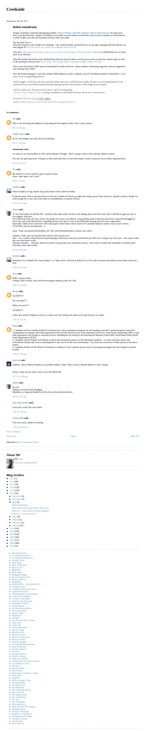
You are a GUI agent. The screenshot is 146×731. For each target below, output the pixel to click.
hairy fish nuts (18, 723)
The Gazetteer (18, 692)
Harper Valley (18, 613)
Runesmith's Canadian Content (25, 673)
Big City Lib (17, 567)
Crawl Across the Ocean (22, 601)
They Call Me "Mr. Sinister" (24, 707)
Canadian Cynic (19, 587)
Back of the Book (19, 565)
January (16, 525)
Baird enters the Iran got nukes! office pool (30, 508)
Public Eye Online (19, 659)
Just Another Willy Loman (23, 620)
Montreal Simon (19, 635)
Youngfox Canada (19, 719)
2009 (12, 534)
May (14, 502)
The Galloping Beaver (21, 690)
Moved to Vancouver (21, 637)
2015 (12, 484)
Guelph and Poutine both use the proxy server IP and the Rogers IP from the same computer (60, 52)
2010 (12, 531)
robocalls (62, 102)
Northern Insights (19, 642)
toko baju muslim (20, 403)
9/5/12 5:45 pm (19, 143)
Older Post (135, 436)
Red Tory (16, 666)
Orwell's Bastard (19, 649)
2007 (12, 540)
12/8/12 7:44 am (19, 412)
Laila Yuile (16, 623)
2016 (12, 481)
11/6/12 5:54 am (19, 319)
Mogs (14, 326)
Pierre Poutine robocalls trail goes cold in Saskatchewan (83, 33)
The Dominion (18, 687)
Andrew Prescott (27, 102)
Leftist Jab (16, 625)
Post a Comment (13, 431)
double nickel (18, 134)
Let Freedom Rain (19, 627)
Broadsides (16, 582)
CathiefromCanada (20, 591)
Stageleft (15, 678)
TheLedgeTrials (18, 704)
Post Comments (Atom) (28, 442)
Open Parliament (19, 647)
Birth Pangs (17, 572)
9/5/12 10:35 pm (19, 250)
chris (14, 274)
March (15, 519)
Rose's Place (17, 671)
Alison (15, 209)
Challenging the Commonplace (25, 594)
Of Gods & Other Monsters (23, 644)
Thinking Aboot (18, 709)
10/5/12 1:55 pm (19, 267)
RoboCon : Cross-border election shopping (30, 511)
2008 (12, 537)
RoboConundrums (19, 505)
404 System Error (19, 553)
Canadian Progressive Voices (24, 589)
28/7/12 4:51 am (19, 396)
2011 (12, 528)
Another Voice (18, 560)
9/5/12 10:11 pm (19, 203)
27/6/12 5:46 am (19, 354)
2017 (12, 478)
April (14, 517)
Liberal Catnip (18, 630)
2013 (12, 490)
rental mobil (18, 418)
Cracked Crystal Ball (21, 599)
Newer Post (11, 436)
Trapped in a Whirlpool (22, 714)
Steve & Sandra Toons (21, 680)
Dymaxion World (19, 611)
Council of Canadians (21, 596)
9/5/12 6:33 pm (19, 163)
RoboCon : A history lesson (23, 514)
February (16, 522)
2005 (12, 546)
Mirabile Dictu (18, 632)
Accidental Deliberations (22, 558)
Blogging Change (19, 575)
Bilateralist (16, 570)
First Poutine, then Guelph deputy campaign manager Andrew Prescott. (71, 62)
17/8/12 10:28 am (20, 427)
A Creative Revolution (21, 555)
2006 (12, 543)
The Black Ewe (18, 685)
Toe (14, 119)
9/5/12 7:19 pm (19, 181)
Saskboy (16, 187)
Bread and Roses (19, 579)
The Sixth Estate (19, 697)
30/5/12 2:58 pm (19, 285)
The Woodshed (18, 702)
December (17, 496)
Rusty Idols (17, 675)
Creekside (15, 9)
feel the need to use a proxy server (42, 47)
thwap (15, 291)
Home (73, 436)
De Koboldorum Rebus (22, 608)
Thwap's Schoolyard (20, 711)
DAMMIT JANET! (20, 603)
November (17, 499)
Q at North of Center (20, 663)
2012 (12, 493)
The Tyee (16, 699)
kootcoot (16, 360)
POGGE (15, 651)
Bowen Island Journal (21, 577)
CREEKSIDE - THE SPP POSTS (26, 584)
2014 (12, 487)
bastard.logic (17, 721)
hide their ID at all (67, 47)
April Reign (17, 563)
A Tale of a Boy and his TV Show (27, 92)
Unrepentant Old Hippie (22, 716)
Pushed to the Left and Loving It (26, 661)
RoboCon (71, 102)
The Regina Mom (19, 695)
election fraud (41, 102)
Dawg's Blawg (18, 606)
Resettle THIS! (18, 668)
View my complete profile (26, 463)
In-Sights (16, 618)
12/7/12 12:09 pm (20, 376)
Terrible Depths (18, 683)
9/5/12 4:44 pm (19, 128)
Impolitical (16, 615)
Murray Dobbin (18, 639)
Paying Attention (19, 654)
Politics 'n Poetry (19, 656)
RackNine (52, 102)
